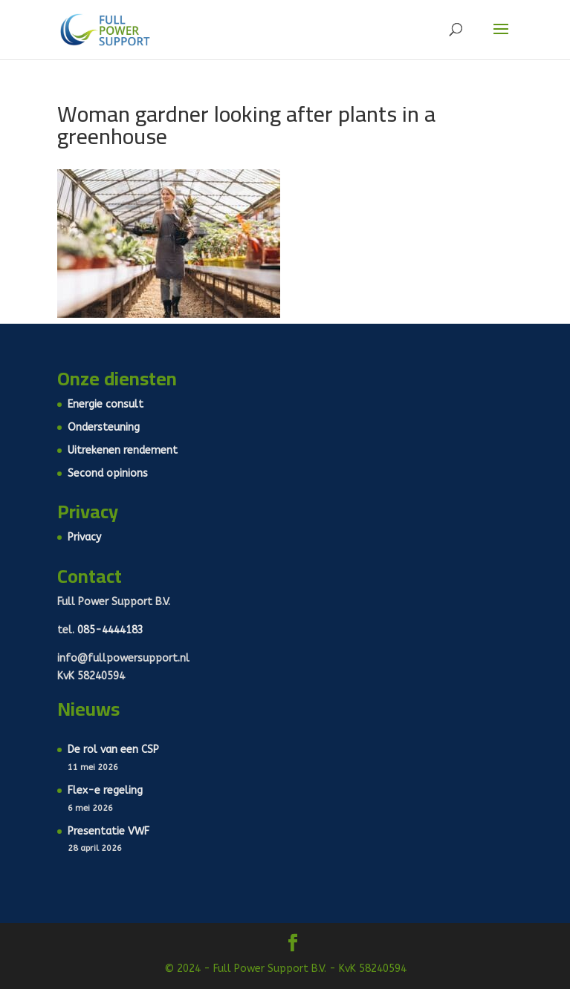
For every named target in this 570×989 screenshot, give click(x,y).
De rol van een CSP (113, 749)
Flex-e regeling (105, 790)
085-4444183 (110, 630)
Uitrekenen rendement (123, 450)
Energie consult (105, 404)
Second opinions (108, 473)
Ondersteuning (104, 427)
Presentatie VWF (108, 831)
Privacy (84, 537)
